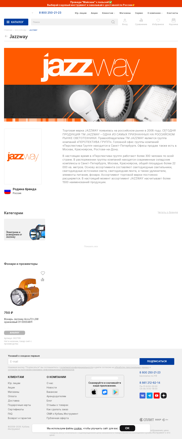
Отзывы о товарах (57, 405)
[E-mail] (74, 361)
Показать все (91, 246)
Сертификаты (16, 409)
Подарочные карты (19, 405)
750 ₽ (8, 312)
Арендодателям (56, 396)
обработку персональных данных (131, 367)
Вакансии (52, 391)
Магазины (125, 13)
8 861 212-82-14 (150, 382)
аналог (14, 333)
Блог (49, 400)
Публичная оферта (58, 418)
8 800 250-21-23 (150, 372)
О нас (50, 383)
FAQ (10, 413)
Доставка (13, 400)
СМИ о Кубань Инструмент (62, 413)
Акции (94, 13)
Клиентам (107, 13)
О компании (154, 13)
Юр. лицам (81, 13)
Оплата (12, 396)
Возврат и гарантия (19, 418)
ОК (127, 428)
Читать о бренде (168, 212)
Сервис (139, 13)
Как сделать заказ (57, 409)
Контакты (172, 13)
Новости (52, 387)
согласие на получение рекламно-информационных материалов (41, 369)
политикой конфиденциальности (76, 367)
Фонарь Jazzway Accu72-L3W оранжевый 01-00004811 (21, 320)
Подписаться (157, 361)
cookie (78, 428)
